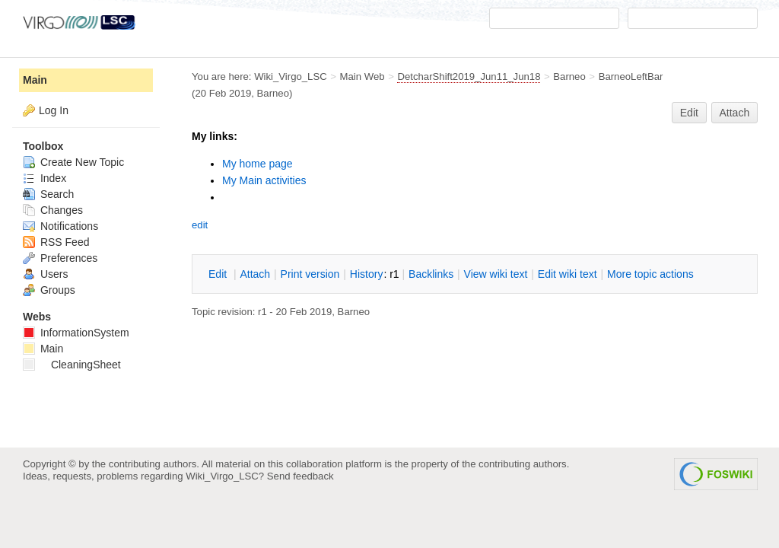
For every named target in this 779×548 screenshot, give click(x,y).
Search (48, 194)
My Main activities (264, 180)
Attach (735, 113)
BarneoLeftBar (631, 76)
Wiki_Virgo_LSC (290, 76)
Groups (49, 290)
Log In (53, 110)
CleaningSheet (72, 364)
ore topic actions (650, 274)
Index (44, 178)
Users (45, 274)
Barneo (569, 76)
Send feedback (300, 476)
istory (366, 274)
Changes (53, 210)
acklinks (431, 274)
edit (200, 225)
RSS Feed (56, 242)
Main (35, 80)
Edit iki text (567, 274)
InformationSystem (76, 333)
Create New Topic (73, 162)
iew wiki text (496, 274)
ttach (255, 274)
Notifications (60, 226)
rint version (310, 274)
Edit (689, 113)
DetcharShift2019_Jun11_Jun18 (468, 76)
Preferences (60, 258)
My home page (257, 164)
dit (219, 274)
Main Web (362, 76)
